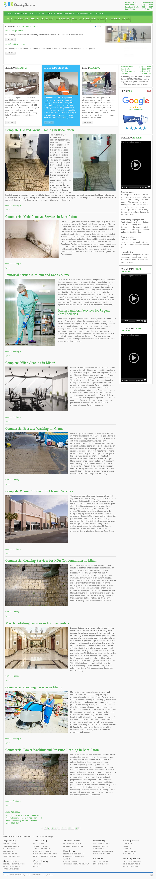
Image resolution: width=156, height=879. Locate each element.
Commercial (37, 864)
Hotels (125, 846)
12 (76, 828)
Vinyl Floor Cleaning (40, 846)
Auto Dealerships (129, 853)
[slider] (134, 187)
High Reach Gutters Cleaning (14, 864)
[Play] (122, 187)
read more (10, 39)
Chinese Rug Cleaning (11, 846)
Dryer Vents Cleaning (101, 864)
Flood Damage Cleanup (101, 843)
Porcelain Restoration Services (44, 856)
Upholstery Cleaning (100, 861)
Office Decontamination (132, 861)
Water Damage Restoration (103, 851)
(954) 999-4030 (147, 2)
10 (69, 828)
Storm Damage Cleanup (101, 853)
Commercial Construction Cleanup (76, 864)
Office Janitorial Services (72, 843)
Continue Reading (12, 205)
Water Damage (98, 848)
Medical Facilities (129, 851)
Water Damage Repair (100, 846)
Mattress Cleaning (70, 861)
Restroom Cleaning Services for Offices (21, 820)
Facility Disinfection (130, 866)
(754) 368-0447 (147, 7)
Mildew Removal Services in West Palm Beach (24, 818)
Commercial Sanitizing (131, 864)
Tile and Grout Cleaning (42, 848)
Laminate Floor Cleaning (42, 851)
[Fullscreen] (149, 187)
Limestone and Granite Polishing (45, 853)
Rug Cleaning (8, 851)
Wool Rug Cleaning (10, 853)
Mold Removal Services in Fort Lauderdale (22, 815)
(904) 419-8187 (147, 9)
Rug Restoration (9, 848)
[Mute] (146, 187)
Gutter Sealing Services (11, 866)
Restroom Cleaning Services (73, 846)
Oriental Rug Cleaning (11, 856)
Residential (37, 866)
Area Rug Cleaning (10, 843)
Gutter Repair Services (11, 869)
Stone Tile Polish (12, 823)
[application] (136, 165)
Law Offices (127, 848)
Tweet (7, 210)
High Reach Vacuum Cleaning (73, 854)
